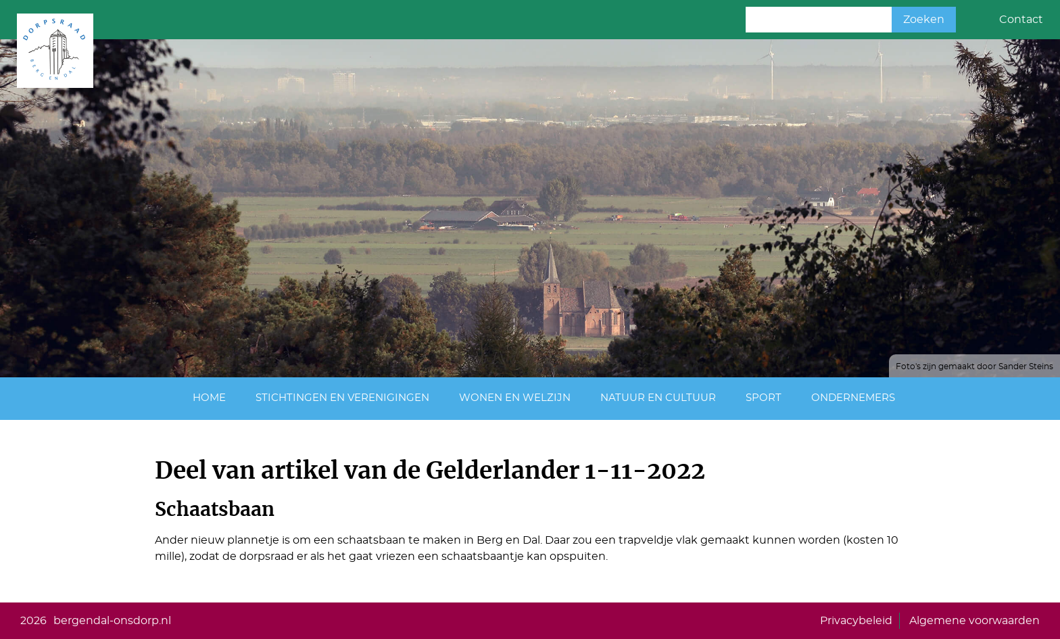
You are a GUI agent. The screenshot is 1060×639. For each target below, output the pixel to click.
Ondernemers (853, 398)
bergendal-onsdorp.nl (112, 620)
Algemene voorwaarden (974, 620)
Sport (763, 398)
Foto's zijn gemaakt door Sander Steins (974, 366)
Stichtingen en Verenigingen (342, 398)
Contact (1021, 19)
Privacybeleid (856, 620)
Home (209, 398)
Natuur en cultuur (658, 398)
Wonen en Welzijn (515, 398)
